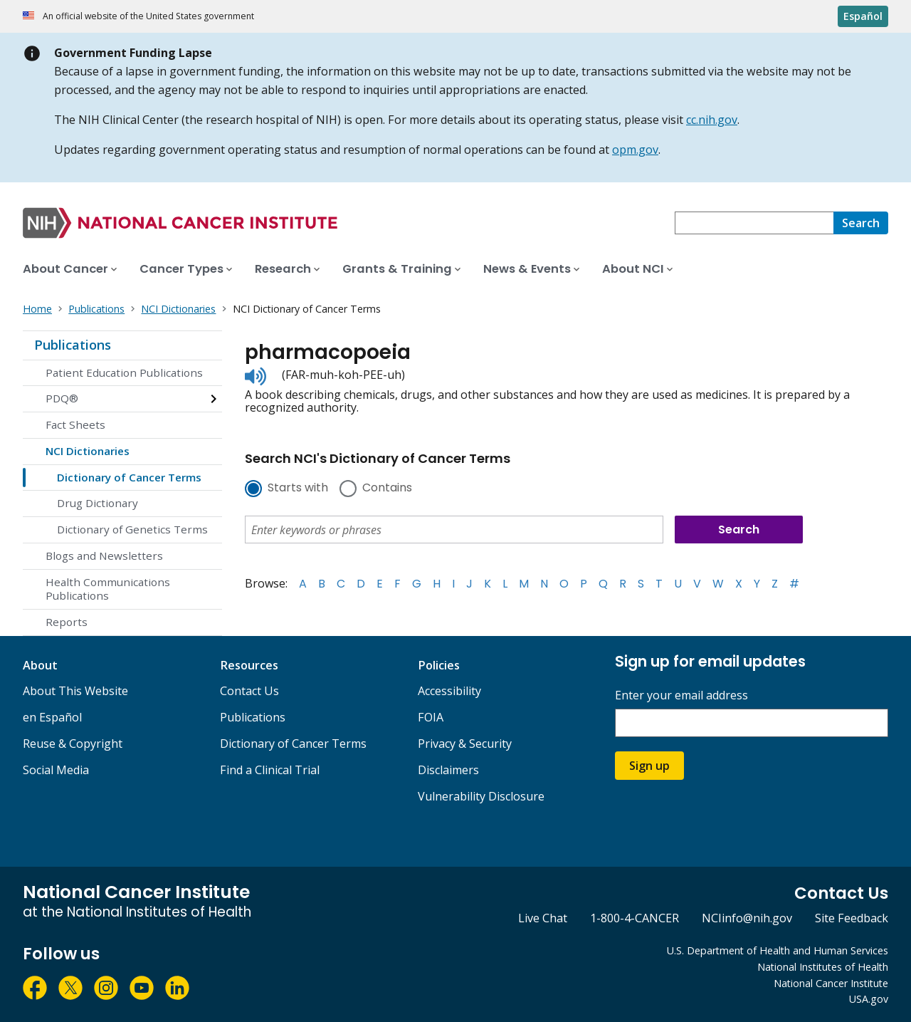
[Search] (860, 223)
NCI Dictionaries (88, 451)
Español (863, 16)
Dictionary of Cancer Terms (129, 477)
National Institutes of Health (822, 967)
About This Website (75, 691)
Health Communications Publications (108, 589)
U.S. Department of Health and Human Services (777, 950)
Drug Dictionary (97, 503)
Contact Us (249, 691)
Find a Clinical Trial (270, 770)
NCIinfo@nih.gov (747, 918)
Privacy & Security (465, 743)
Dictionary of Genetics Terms (132, 529)
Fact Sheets (75, 424)
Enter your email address (681, 695)
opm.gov (635, 149)
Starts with (298, 488)
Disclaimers (448, 770)
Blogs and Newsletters (104, 555)
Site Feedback (851, 918)
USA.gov (868, 999)
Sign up (649, 765)
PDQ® (62, 398)
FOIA (430, 717)
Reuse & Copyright (72, 743)
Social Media (56, 770)
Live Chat (542, 918)
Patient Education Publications (124, 372)
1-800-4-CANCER (634, 918)
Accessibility (449, 691)
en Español (52, 717)
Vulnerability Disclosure (481, 796)
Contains (387, 488)
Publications (72, 344)
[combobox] (754, 223)
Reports (67, 622)
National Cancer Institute (831, 983)
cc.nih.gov (711, 119)
